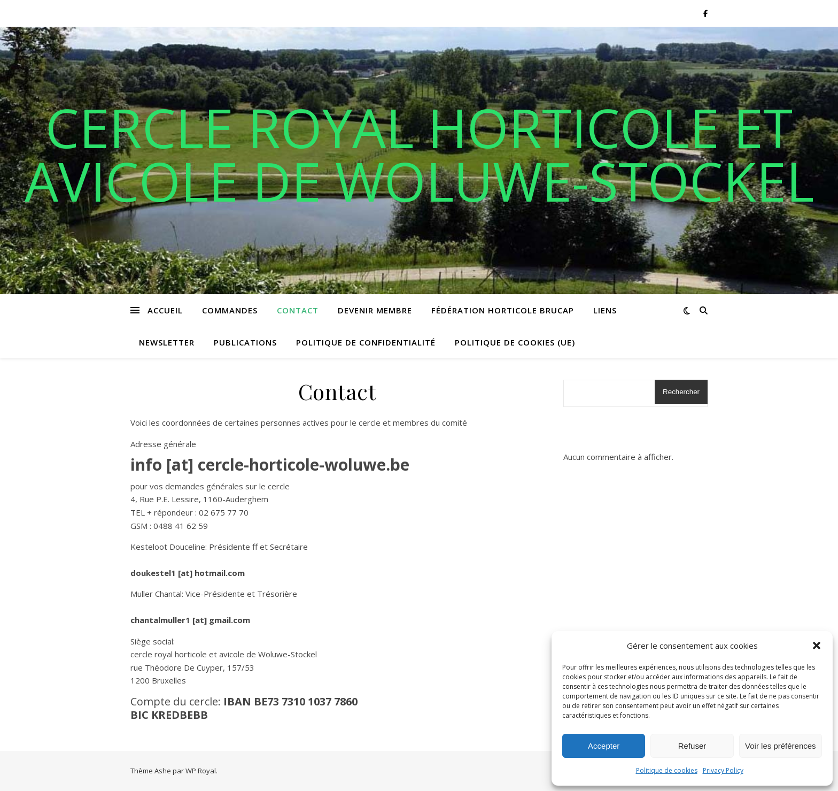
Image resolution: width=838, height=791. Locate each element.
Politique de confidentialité (366, 342)
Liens (605, 310)
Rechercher (681, 392)
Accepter (603, 745)
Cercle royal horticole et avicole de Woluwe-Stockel (419, 154)
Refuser (692, 745)
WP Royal (200, 770)
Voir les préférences (780, 745)
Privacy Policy (723, 770)
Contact (298, 310)
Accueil (165, 310)
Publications (245, 342)
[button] (816, 645)
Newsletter (167, 342)
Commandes (230, 310)
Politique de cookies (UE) (515, 342)
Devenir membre (375, 310)
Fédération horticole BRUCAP (502, 310)
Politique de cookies (666, 770)
